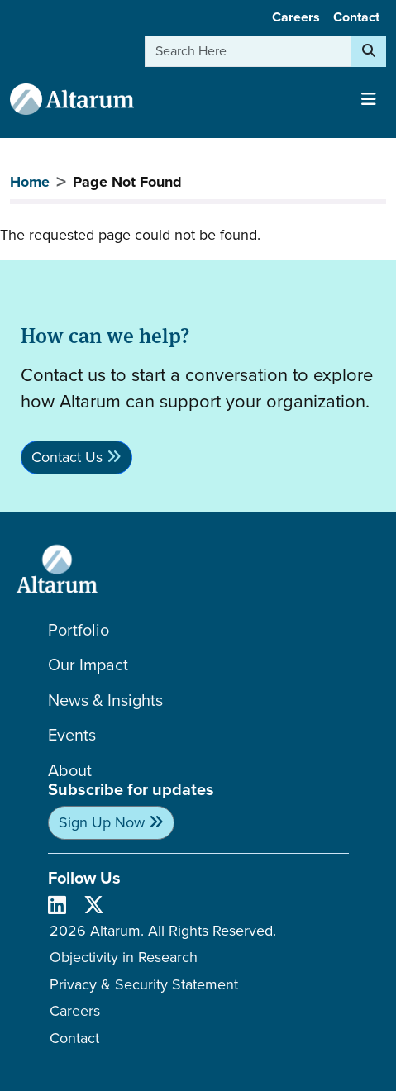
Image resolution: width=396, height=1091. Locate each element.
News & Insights (105, 700)
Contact (356, 16)
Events (72, 735)
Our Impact (88, 664)
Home (30, 182)
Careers (296, 16)
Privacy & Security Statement (144, 984)
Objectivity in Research (124, 957)
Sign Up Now (102, 822)
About (70, 770)
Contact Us (67, 457)
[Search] (368, 51)
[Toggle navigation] (368, 99)
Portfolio (78, 630)
